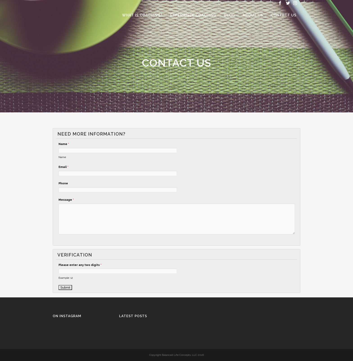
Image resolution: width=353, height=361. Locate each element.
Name (64, 144)
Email (63, 167)
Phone (63, 183)
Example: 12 (66, 277)
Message (66, 199)
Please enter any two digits (80, 265)
